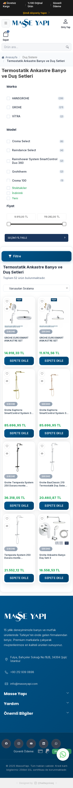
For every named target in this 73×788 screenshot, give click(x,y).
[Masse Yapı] (35, 23)
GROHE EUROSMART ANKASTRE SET (16, 339)
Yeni (12, 198)
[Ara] (67, 47)
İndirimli (15, 193)
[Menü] (6, 23)
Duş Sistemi (30, 57)
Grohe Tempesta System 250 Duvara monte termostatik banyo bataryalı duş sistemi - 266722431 (18, 484)
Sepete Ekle (19, 360)
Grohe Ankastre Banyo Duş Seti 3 (52, 556)
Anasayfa (9, 57)
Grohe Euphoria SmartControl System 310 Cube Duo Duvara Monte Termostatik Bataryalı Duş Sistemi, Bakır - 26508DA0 (54, 412)
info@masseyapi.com (24, 683)
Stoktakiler (17, 188)
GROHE (11, 331)
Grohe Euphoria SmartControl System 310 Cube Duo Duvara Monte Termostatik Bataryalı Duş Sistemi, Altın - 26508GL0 (19, 412)
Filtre (15, 256)
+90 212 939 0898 (22, 672)
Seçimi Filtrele (36, 237)
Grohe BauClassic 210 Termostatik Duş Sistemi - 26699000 (53, 484)
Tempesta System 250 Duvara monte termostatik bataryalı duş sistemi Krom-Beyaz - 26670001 (18, 556)
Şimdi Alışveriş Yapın (36, 12)
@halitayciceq (44, 783)
